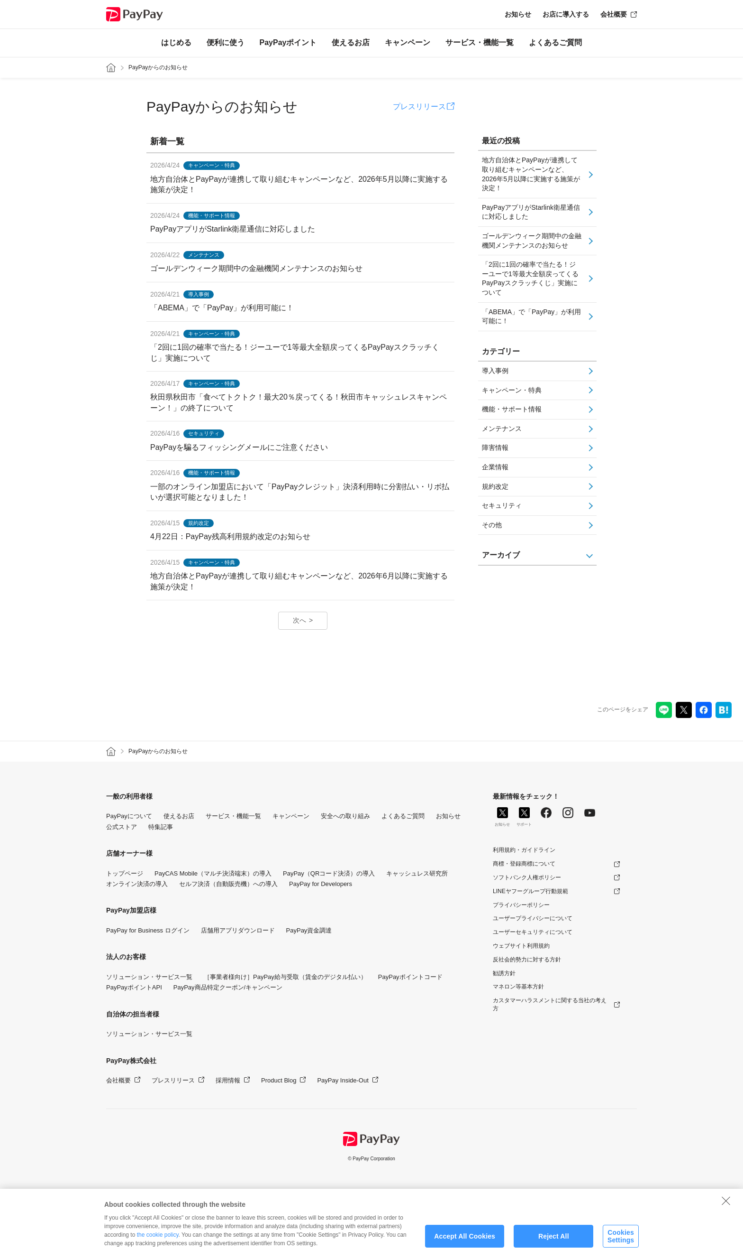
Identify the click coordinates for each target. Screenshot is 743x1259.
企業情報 (495, 467)
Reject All (553, 1242)
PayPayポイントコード (410, 976)
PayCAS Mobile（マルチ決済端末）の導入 (213, 873)
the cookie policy (158, 1241)
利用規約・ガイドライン (524, 850)
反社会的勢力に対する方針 (527, 959)
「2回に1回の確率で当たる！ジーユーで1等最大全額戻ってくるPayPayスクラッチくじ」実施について (530, 278)
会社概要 (613, 14)
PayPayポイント (288, 42)
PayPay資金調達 (309, 930)
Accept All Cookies (464, 1242)
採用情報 (228, 1080)
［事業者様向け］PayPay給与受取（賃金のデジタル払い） (285, 976)
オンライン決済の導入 (137, 883)
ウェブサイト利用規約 (521, 945)
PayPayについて (129, 816)
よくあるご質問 (555, 42)
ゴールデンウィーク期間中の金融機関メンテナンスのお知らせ (531, 240)
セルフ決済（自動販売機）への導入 (228, 883)
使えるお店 (351, 42)
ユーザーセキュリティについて (532, 932)
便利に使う (226, 42)
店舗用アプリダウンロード (238, 930)
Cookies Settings (620, 1242)
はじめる (176, 42)
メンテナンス (502, 428)
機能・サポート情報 (512, 409)
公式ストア (121, 826)
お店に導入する (566, 14)
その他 (492, 525)
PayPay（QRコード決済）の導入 (329, 873)
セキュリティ (502, 505)
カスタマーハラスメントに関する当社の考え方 (550, 1004)
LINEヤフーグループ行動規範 (530, 891)
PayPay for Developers (320, 883)
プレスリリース (419, 107)
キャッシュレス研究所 (417, 873)
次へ (299, 620)
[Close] (726, 1206)
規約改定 (495, 486)
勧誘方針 (504, 973)
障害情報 (495, 447)
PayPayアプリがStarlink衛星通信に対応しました (531, 212)
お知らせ (518, 14)
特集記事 (160, 826)
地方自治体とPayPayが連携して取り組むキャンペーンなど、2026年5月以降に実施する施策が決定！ (531, 174)
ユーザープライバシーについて (532, 918)
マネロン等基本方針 (518, 986)
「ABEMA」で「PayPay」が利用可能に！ (531, 316)
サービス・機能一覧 (479, 42)
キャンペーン (407, 42)
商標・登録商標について (524, 863)
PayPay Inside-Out (342, 1080)
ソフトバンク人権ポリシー (527, 877)
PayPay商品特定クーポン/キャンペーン (227, 987)
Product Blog (278, 1080)
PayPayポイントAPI (134, 987)
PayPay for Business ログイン (148, 930)
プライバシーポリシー (521, 905)
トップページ (124, 873)
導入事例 (495, 370)
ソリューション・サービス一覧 (149, 976)
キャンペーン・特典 (512, 390)
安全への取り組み (345, 816)
